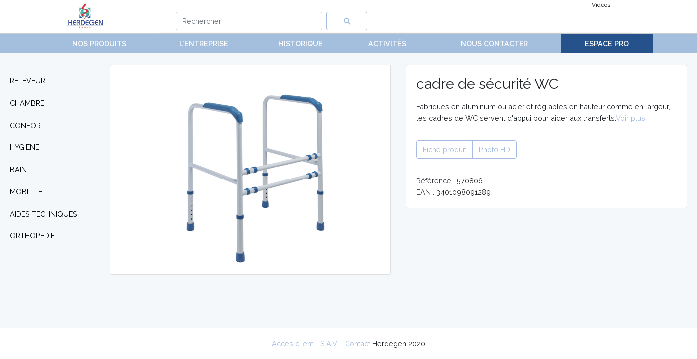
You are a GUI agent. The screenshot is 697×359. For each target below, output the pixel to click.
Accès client (292, 343)
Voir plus (630, 118)
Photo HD (494, 149)
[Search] (249, 21)
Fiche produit (444, 149)
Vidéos (601, 4)
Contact (357, 343)
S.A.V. (329, 343)
